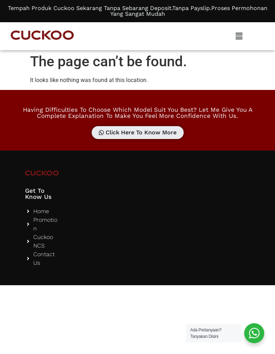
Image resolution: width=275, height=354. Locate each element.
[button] (239, 36)
